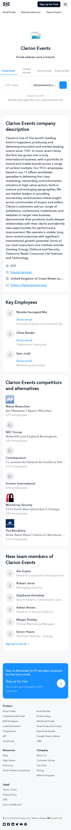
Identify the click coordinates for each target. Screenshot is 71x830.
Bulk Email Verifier (46, 731)
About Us (41, 755)
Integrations (9, 731)
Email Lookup (44, 716)
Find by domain (26, 70)
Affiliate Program (46, 775)
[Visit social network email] (4, 824)
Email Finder (9, 12)
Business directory (30, 12)
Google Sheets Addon (48, 736)
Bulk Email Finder (46, 721)
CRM (39, 741)
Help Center (9, 760)
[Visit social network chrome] (25, 824)
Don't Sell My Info (12, 804)
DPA (5, 799)
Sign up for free (49, 4)
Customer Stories (46, 760)
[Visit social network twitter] (17, 824)
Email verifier (62, 70)
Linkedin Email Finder (14, 716)
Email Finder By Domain (49, 726)
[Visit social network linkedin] (12, 824)
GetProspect (6, 4)
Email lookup (44, 70)
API (4, 736)
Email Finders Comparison (16, 770)
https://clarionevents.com (29, 285)
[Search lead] (63, 85)
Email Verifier (43, 711)
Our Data (42, 765)
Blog (5, 755)
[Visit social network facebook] (8, 824)
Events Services (21, 272)
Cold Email (8, 741)
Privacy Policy (10, 794)
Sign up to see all (16, 643)
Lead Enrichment (11, 726)
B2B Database (10, 721)
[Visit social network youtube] (21, 824)
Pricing (40, 770)
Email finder (9, 70)
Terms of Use (10, 789)
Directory (8, 765)
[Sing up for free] (61, 683)
